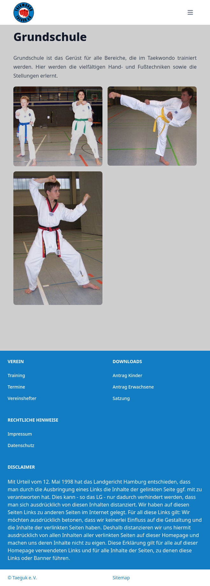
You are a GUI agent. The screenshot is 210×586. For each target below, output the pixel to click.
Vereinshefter (22, 398)
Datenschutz (21, 445)
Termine (16, 387)
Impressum (20, 434)
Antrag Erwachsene (133, 387)
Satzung (121, 398)
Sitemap (121, 578)
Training (16, 375)
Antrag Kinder (127, 375)
